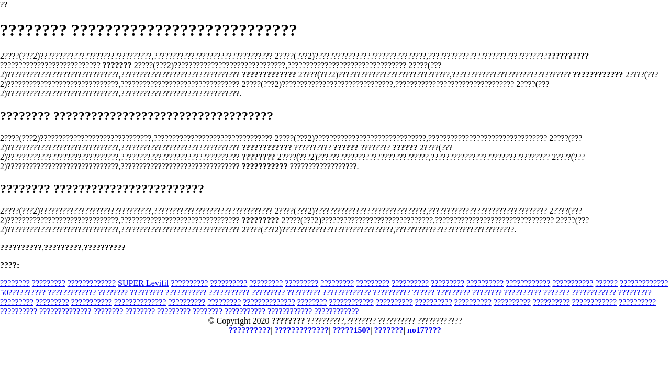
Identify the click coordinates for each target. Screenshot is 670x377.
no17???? (424, 330)
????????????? (92, 283)
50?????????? (23, 292)
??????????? (572, 283)
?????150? (352, 330)
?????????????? (140, 301)
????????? (48, 283)
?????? (606, 283)
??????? (556, 292)
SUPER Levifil (143, 283)
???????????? (528, 283)
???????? (15, 283)
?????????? (189, 283)
